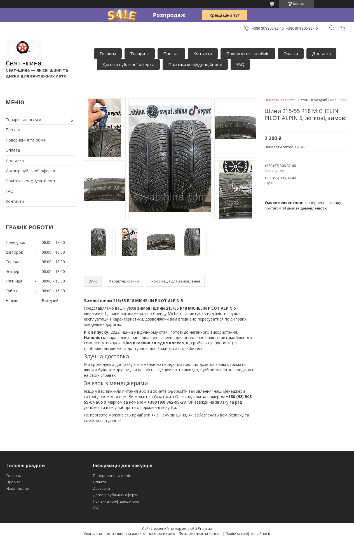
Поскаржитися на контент (200, 533)
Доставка (321, 53)
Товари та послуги (23, 119)
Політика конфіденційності (195, 64)
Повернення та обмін (247, 53)
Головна (108, 53)
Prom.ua (205, 528)
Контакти (202, 53)
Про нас (171, 53)
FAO (9, 191)
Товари (137, 53)
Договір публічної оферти (128, 64)
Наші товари (17, 488)
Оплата (290, 53)
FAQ (240, 64)
